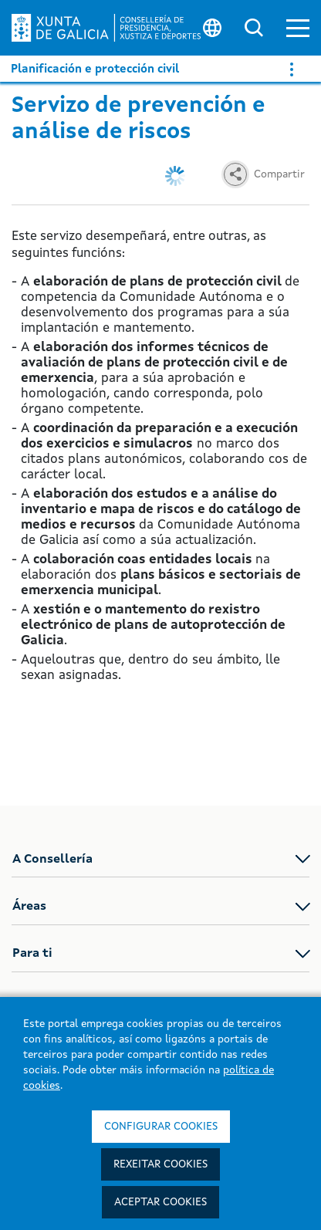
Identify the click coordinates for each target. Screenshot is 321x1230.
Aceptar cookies (160, 1202)
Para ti (32, 954)
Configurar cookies (161, 1126)
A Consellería (52, 859)
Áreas (29, 907)
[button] (297, 28)
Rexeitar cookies (160, 1164)
